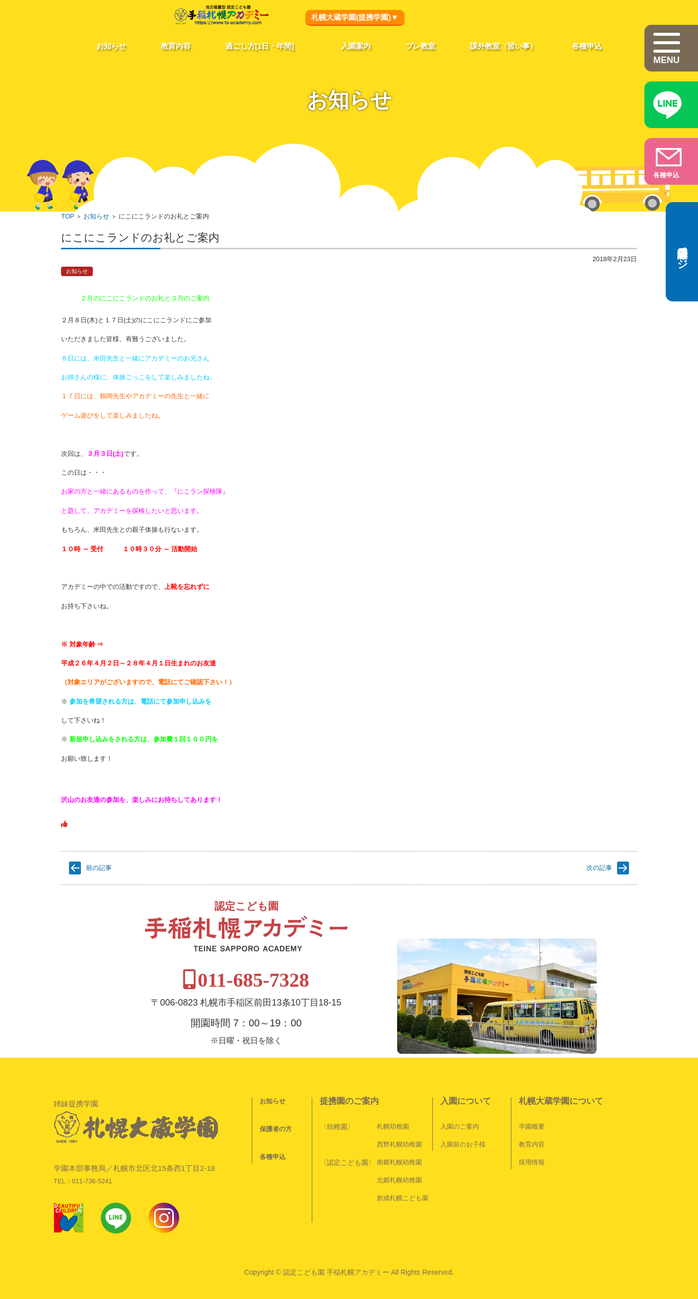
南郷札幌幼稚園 (392, 1138)
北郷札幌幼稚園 (392, 1155)
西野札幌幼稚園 (392, 1120)
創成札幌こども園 (395, 1173)
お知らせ (111, 46)
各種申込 (587, 46)
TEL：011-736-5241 (83, 1131)
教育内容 (176, 46)
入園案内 (356, 46)
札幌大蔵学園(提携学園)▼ (354, 17)
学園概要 (525, 1102)
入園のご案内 (452, 1102)
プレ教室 (420, 46)
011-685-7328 (350, 955)
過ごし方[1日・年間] (259, 46)
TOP (67, 216)
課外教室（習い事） (503, 46)
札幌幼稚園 (386, 1102)
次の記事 (599, 867)
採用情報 (525, 1138)
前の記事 (99, 867)
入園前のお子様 (456, 1120)
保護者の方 (269, 1104)
